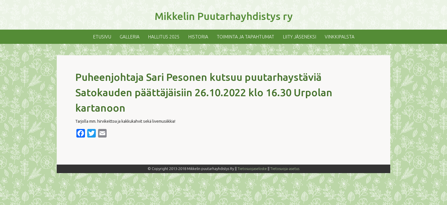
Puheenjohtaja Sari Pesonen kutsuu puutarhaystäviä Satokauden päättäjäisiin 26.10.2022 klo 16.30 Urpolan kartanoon (203, 92)
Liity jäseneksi (299, 36)
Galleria (129, 36)
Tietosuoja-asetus (284, 169)
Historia (198, 36)
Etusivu (102, 36)
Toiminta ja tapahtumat (245, 36)
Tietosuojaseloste (252, 169)
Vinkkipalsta (339, 36)
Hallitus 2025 (164, 36)
